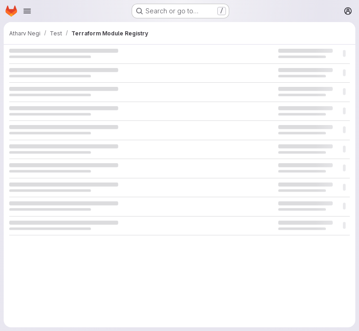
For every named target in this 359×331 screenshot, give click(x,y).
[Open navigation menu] (27, 11)
